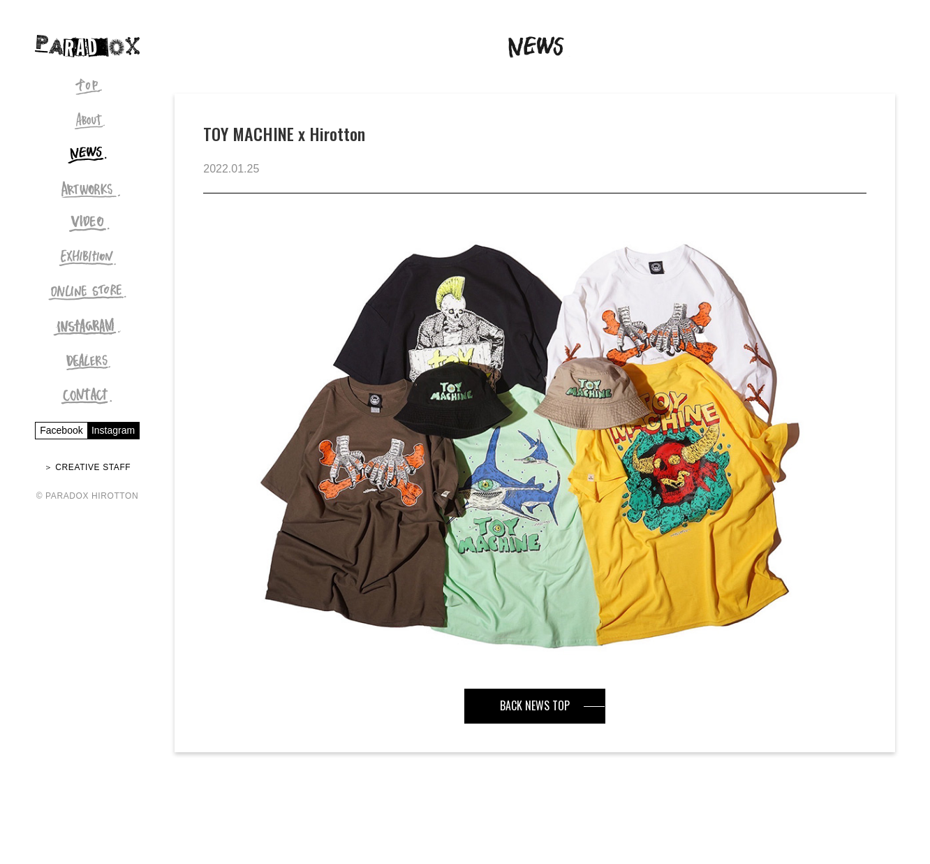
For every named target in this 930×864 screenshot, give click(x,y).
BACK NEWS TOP (535, 705)
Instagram (113, 430)
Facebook (61, 430)
